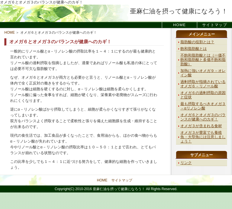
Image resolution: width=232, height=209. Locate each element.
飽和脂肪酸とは (193, 48)
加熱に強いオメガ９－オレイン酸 (203, 73)
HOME (179, 25)
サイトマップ (214, 25)
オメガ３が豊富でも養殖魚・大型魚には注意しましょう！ (203, 136)
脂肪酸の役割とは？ (197, 42)
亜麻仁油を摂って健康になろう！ (179, 11)
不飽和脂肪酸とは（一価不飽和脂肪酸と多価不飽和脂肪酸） (203, 59)
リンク (186, 163)
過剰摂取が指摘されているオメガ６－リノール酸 (203, 84)
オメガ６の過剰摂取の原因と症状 (203, 95)
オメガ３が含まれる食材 (201, 126)
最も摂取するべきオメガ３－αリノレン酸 (203, 106)
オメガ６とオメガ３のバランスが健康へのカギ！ (203, 117)
